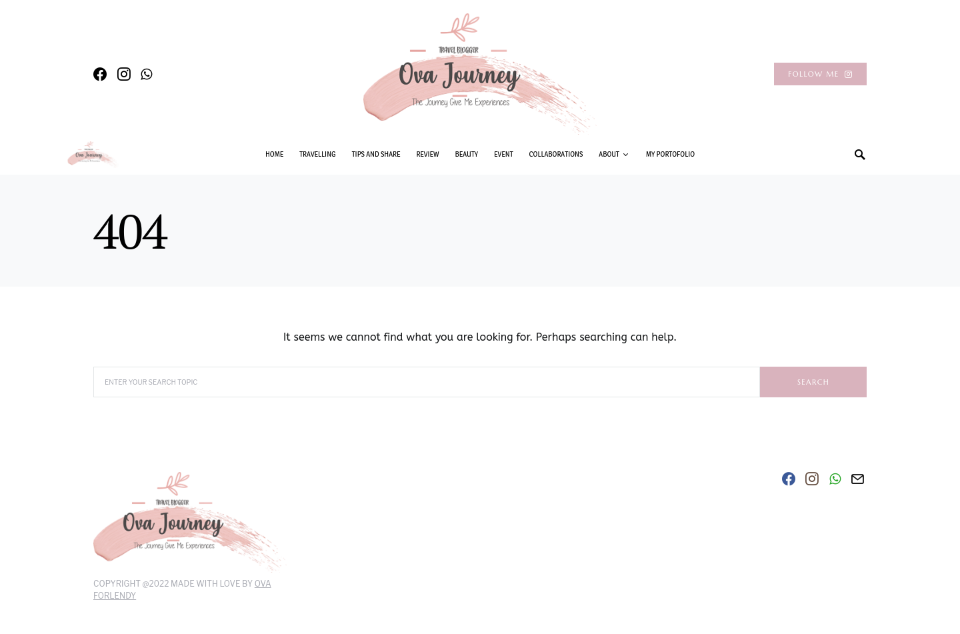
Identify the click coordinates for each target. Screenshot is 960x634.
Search (813, 382)
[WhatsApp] (146, 74)
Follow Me (820, 74)
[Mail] (857, 478)
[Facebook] (100, 74)
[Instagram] (124, 74)
